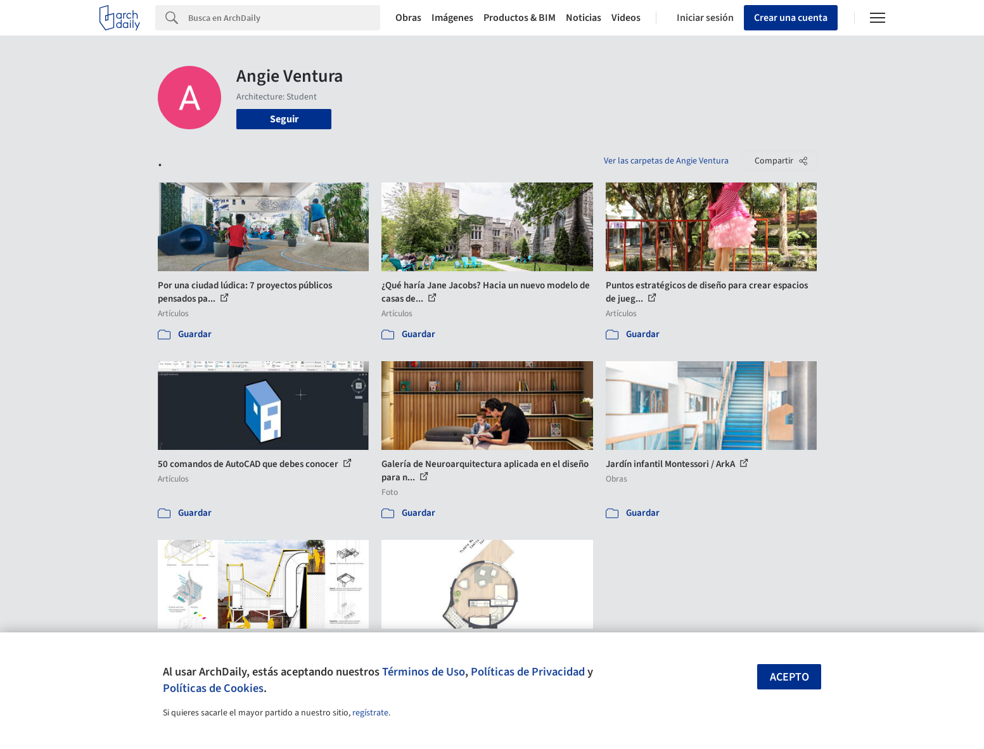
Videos (626, 18)
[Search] (284, 17)
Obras (408, 18)
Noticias (583, 18)
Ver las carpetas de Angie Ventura (666, 161)
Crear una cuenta (790, 18)
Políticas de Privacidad (528, 671)
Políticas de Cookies (213, 688)
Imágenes (452, 18)
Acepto (789, 677)
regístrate (370, 713)
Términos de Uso (423, 671)
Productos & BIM (519, 18)
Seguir (284, 119)
